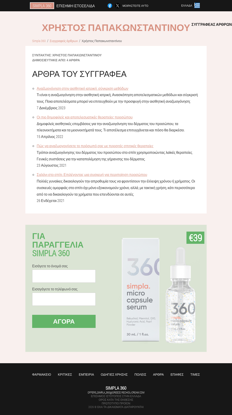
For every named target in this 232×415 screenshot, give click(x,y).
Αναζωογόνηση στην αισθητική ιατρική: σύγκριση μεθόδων (82, 88)
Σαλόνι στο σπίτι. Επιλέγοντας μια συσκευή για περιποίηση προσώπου (92, 174)
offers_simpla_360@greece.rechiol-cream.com (116, 392)
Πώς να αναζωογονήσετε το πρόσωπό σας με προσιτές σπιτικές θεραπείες (95, 145)
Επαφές (177, 374)
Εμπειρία (86, 374)
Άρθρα (158, 374)
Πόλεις (140, 374)
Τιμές (195, 374)
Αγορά (64, 321)
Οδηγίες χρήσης (114, 374)
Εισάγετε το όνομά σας (50, 266)
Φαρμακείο (41, 374)
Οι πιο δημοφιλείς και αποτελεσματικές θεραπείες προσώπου (85, 117)
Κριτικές (65, 374)
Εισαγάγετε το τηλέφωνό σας (54, 289)
